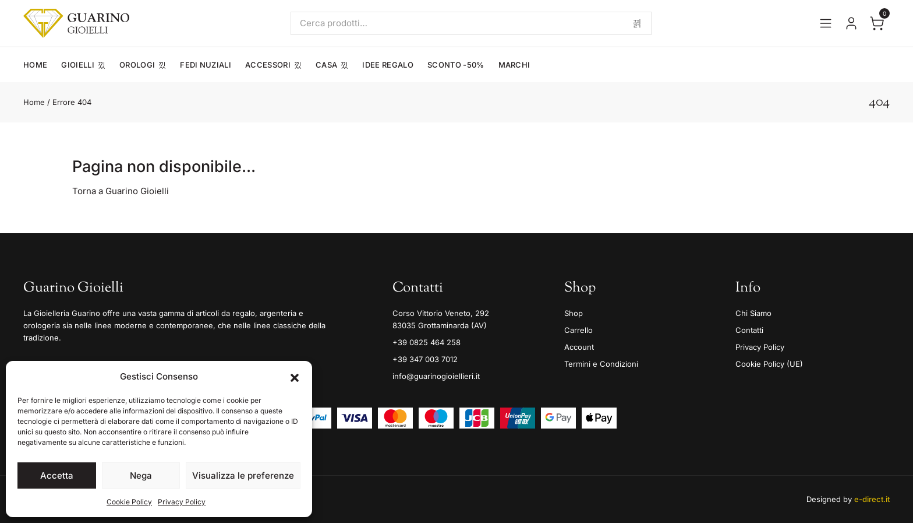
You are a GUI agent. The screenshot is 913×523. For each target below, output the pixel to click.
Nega (141, 475)
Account (579, 347)
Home (35, 64)
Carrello (578, 330)
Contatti (749, 330)
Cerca (637, 23)
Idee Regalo (387, 64)
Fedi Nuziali (205, 64)
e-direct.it (872, 499)
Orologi (137, 64)
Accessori (268, 64)
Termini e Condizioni (601, 363)
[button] (294, 376)
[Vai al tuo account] (851, 23)
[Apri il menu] (825, 23)
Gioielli (77, 64)
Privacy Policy (182, 501)
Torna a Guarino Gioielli (120, 190)
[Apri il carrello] (877, 23)
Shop (573, 313)
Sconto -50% (455, 64)
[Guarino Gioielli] (76, 23)
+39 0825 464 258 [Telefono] (426, 342)
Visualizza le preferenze (243, 475)
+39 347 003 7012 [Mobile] (425, 359)
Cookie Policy (129, 501)
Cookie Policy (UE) (769, 363)
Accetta (56, 475)
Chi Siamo (753, 313)
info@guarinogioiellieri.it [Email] (436, 376)
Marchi (514, 64)
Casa (326, 64)
